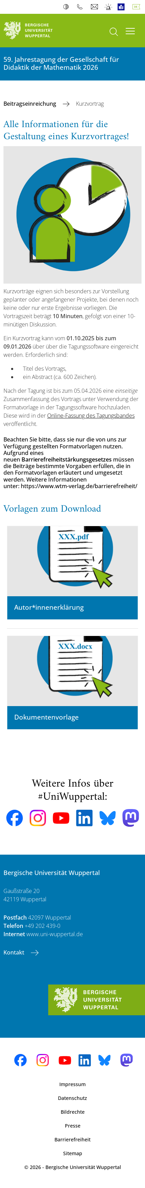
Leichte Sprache (122, 7)
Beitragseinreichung (30, 103)
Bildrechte (73, 1112)
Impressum (72, 1084)
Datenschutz (72, 1098)
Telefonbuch (81, 7)
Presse (72, 1125)
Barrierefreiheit (72, 1139)
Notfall (108, 7)
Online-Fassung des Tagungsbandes (91, 415)
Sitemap (72, 1153)
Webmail (95, 7)
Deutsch (137, 7)
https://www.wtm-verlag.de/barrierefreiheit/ (79, 486)
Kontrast (67, 7)
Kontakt (14, 952)
